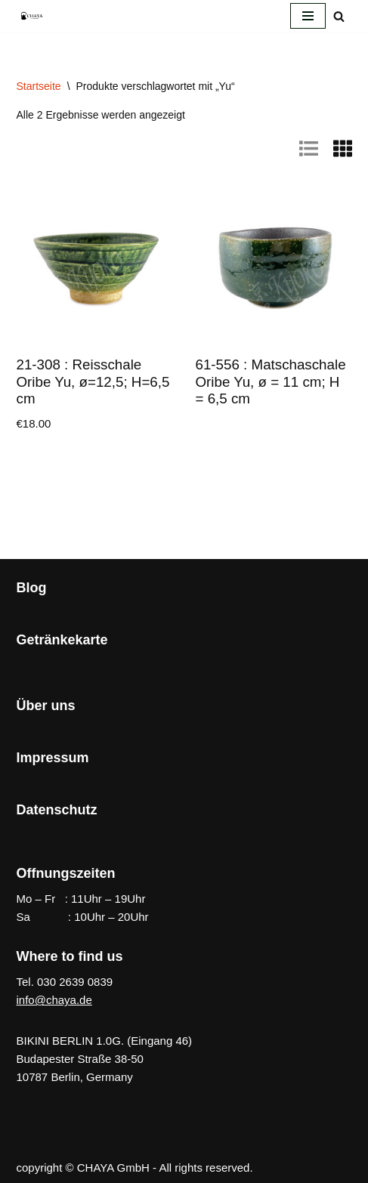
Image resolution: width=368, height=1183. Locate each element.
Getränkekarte (62, 639)
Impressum (53, 757)
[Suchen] (339, 16)
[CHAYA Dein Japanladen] (32, 15)
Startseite (39, 86)
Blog (32, 587)
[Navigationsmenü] (308, 16)
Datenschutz (57, 809)
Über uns (46, 705)
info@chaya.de (54, 999)
